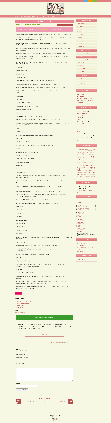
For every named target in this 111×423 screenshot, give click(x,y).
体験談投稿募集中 (82, 23)
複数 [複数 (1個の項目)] (92, 176)
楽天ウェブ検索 (81, 228)
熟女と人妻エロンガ (82, 206)
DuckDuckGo (80, 212)
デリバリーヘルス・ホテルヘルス (84, 135)
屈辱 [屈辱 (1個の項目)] (91, 170)
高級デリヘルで (20, 305)
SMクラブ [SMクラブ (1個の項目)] (92, 149)
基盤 (63, 342)
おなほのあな (81, 229)
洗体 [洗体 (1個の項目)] (86, 174)
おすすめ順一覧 (80, 62)
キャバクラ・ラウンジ (82, 127)
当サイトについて (67, 16)
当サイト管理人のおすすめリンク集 (85, 100)
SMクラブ (79, 117)
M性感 (78, 119)
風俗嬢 (66, 342)
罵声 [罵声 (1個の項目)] (78, 176)
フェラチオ (70, 342)
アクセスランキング (81, 249)
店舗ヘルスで (20, 307)
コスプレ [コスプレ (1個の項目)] (87, 152)
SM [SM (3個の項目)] (88, 149)
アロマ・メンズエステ (82, 111)
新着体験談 (80, 26)
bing (79, 211)
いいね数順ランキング (82, 29)
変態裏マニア (81, 223)
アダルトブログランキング (84, 205)
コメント (18, 367)
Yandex (79, 225)
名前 (44, 384)
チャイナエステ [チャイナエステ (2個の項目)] (89, 154)
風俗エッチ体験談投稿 (20, 312)
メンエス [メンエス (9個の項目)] (89, 162)
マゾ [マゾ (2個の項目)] (93, 160)
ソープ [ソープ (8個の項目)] (81, 154)
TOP (44, 412)
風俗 (53, 342)
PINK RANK (80, 222)
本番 (61, 342)
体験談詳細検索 (80, 46)
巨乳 (58, 342)
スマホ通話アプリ (81, 83)
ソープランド (80, 133)
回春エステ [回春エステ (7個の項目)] (91, 165)
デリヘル (50, 342)
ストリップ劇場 (80, 123)
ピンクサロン (80, 139)
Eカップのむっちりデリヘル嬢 (24, 301)
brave (79, 226)
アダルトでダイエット (83, 218)
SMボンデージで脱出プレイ (84, 208)
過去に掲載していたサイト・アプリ (85, 98)
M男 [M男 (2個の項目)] (85, 149)
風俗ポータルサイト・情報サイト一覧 (40, 16)
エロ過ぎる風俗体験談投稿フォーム (31, 29)
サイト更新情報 (80, 96)
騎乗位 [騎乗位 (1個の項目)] (80, 177)
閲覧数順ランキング (81, 31)
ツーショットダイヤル (82, 81)
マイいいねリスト (81, 43)
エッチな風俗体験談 (25, 16)
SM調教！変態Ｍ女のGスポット (85, 221)
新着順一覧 (80, 65)
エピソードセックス (82, 213)
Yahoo (79, 203)
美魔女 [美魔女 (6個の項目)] (83, 176)
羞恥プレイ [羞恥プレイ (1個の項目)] (88, 176)
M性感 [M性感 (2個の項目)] (81, 149)
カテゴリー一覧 (80, 40)
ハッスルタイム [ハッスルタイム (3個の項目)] (83, 157)
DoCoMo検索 (81, 219)
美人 (56, 342)
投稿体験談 (79, 37)
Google (79, 202)
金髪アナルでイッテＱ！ (83, 216)
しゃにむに (80, 215)
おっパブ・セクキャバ (82, 121)
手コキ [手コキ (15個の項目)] (89, 172)
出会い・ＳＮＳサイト (82, 86)
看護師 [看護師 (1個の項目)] (93, 174)
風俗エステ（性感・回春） (83, 113)
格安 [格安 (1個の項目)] (83, 174)
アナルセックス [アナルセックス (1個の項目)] (82, 150)
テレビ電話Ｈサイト (81, 78)
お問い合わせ (80, 102)
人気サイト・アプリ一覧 (82, 59)
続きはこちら (79, 231)
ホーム (16, 16)
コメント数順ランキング (82, 34)
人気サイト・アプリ (56, 16)
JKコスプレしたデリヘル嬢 (23, 303)
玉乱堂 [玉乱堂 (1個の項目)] (89, 174)
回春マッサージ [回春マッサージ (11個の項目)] (84, 168)
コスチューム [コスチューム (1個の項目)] (82, 152)
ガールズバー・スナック (82, 129)
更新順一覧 (81, 68)
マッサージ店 (80, 115)
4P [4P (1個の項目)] (78, 149)
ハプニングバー (80, 125)
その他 (78, 131)
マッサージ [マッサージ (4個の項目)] (81, 162)
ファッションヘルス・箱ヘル (83, 137)
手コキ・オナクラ (81, 141)
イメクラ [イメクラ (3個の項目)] (89, 150)
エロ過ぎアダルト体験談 (83, 209)
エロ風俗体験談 (80, 71)
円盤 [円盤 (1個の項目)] (79, 165)
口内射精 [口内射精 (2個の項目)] (83, 165)
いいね (18, 293)
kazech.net (55, 419)
